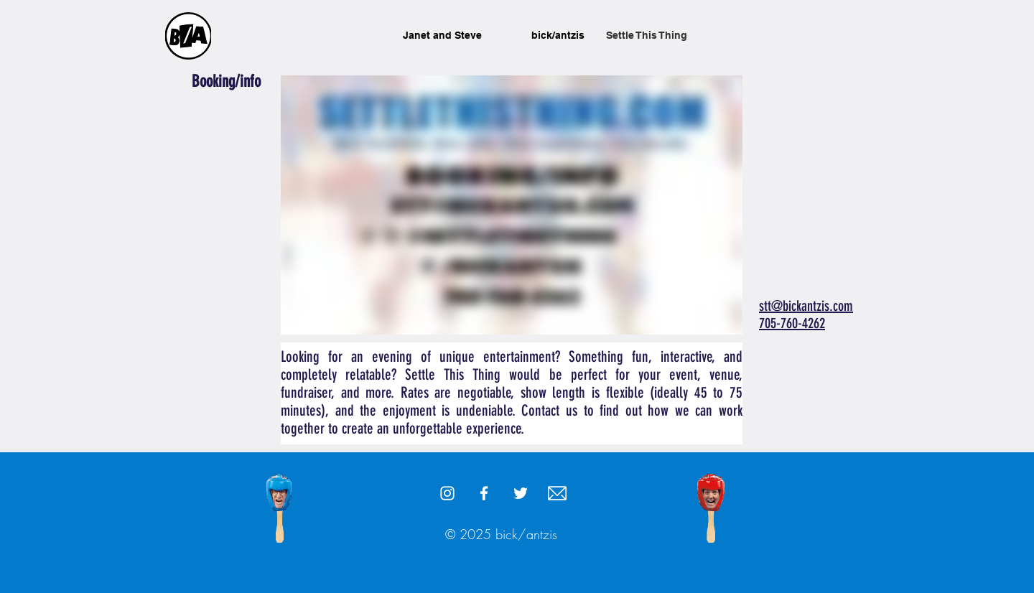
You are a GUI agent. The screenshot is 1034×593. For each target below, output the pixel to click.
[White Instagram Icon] (447, 493)
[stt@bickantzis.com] (557, 493)
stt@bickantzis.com (806, 305)
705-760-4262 (792, 323)
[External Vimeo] (511, 205)
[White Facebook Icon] (484, 493)
